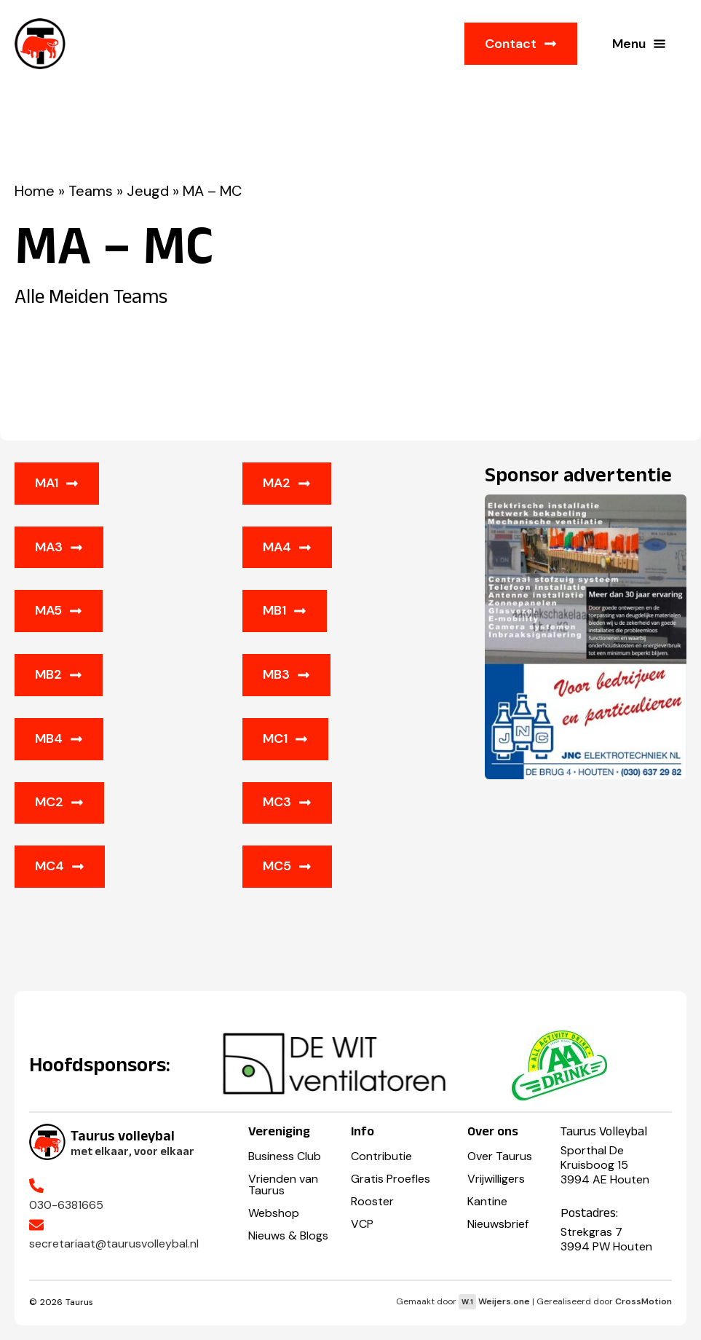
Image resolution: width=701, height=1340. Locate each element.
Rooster (372, 1201)
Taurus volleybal (123, 1135)
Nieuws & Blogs (288, 1235)
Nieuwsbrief (497, 1223)
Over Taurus (499, 1156)
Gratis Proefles (390, 1178)
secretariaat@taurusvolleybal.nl (114, 1243)
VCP (362, 1223)
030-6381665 (66, 1205)
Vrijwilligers (496, 1178)
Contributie (381, 1156)
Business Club (284, 1156)
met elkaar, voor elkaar (132, 1151)
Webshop (273, 1213)
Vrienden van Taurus (283, 1184)
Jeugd (148, 190)
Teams (90, 190)
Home (35, 190)
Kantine (487, 1201)
